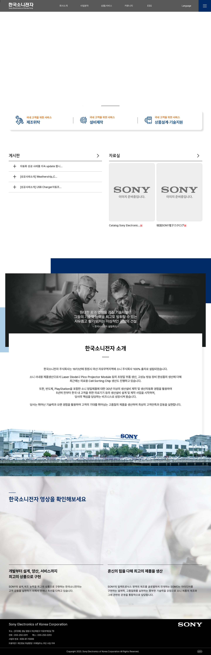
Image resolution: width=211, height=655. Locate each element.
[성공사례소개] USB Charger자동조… (40, 187)
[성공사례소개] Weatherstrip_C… (38, 176)
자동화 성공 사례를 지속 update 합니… (41, 166)
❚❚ (123, 106)
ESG (149, 5)
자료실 (114, 156)
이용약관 (12, 643)
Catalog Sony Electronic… (124, 225)
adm (200, 651)
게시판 (14, 156)
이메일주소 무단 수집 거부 (44, 643)
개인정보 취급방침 (24, 643)
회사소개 (63, 5)
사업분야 (84, 5)
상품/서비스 (106, 5)
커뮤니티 (129, 5)
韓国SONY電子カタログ (170, 225)
